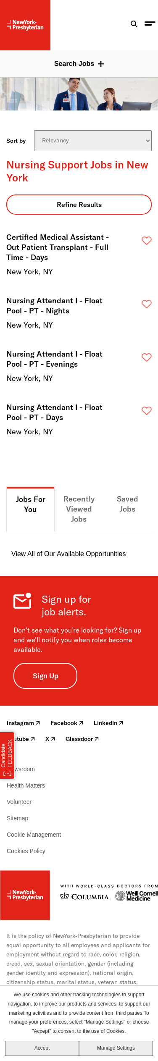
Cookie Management (34, 834)
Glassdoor (82, 739)
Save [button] (130, 243)
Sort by (16, 141)
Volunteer (19, 801)
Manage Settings (116, 1048)
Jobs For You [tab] (30, 504)
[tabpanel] (79, 545)
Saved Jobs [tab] (127, 504)
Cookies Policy (26, 851)
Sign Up (45, 675)
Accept (42, 1048)
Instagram (23, 723)
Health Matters (26, 785)
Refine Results (79, 204)
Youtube (21, 739)
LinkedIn (109, 723)
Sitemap (17, 818)
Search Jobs (74, 63)
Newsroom (21, 769)
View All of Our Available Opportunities (68, 553)
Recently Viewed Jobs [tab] (79, 509)
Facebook (67, 723)
